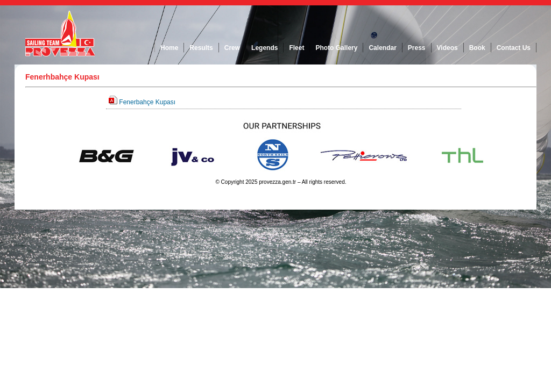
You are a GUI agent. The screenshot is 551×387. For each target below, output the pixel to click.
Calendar (382, 48)
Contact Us (514, 48)
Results (201, 48)
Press (417, 48)
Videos (447, 48)
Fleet (296, 48)
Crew (232, 48)
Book (477, 48)
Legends (264, 48)
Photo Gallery (336, 48)
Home (169, 48)
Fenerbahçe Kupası (147, 102)
